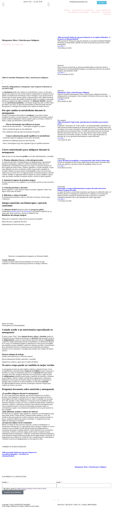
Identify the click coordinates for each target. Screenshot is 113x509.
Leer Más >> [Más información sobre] (61, 72)
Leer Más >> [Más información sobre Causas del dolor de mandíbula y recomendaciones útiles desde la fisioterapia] (61, 166)
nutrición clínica (15, 211)
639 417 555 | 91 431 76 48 (33, 2)
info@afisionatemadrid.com (78, 2)
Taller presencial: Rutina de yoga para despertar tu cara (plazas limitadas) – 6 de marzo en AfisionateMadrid (19, 454)
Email (58, 482)
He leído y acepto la (25, 488)
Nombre (5, 482)
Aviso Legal (6, 506)
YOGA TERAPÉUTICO (103, 10)
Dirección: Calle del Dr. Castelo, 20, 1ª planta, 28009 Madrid (76, 504)
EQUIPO (67, 10)
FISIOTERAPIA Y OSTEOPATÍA (82, 10)
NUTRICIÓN (106, 12)
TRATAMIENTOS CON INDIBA (78, 12)
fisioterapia (27, 211)
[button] (28, 80)
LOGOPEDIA (95, 12)
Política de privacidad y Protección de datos (31, 488)
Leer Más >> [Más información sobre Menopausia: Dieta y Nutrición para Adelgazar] (61, 99)
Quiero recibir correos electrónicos (15, 490)
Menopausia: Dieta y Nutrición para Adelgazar (73, 92)
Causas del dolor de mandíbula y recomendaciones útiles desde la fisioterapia (83, 160)
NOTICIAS (107, 14)
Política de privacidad (32, 506)
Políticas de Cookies (17, 506)
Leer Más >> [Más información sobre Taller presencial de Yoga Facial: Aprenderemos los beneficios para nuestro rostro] (61, 138)
